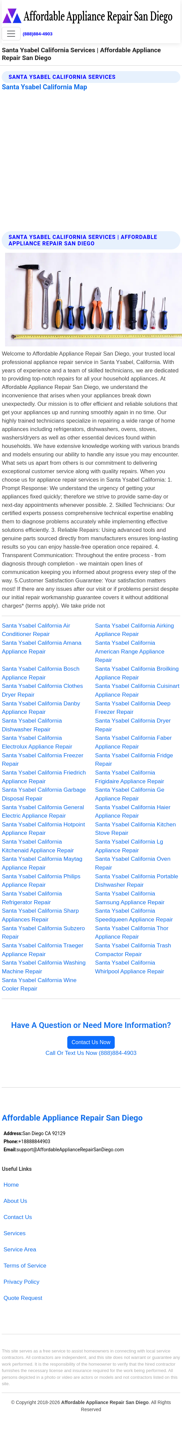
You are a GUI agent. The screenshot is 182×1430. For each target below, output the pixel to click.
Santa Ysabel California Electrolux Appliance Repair (37, 742)
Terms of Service (24, 1265)
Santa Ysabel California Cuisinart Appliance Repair (137, 690)
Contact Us (17, 1217)
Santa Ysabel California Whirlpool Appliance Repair (129, 967)
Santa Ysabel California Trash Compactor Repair (133, 949)
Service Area (19, 1249)
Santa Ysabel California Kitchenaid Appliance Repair (38, 846)
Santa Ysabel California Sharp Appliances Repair (40, 915)
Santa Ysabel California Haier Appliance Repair (133, 811)
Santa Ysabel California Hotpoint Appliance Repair (43, 828)
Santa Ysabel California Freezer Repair (42, 759)
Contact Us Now (91, 1042)
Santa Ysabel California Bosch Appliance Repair (40, 673)
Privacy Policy (21, 1282)
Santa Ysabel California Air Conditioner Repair (36, 630)
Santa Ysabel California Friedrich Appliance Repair (44, 777)
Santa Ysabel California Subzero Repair (43, 932)
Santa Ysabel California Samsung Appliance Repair (130, 898)
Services (14, 1233)
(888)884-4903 (37, 33)
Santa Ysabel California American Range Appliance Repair (130, 651)
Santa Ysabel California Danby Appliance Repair (41, 708)
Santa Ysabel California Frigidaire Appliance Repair (129, 777)
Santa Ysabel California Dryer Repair (133, 725)
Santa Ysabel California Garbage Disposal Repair (44, 794)
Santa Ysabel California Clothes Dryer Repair (42, 690)
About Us (15, 1201)
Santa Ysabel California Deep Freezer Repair (133, 708)
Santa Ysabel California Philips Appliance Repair (41, 880)
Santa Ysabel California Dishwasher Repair (32, 725)
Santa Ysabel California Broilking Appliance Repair (137, 673)
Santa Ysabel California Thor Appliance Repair (132, 932)
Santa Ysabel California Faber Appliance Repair (133, 742)
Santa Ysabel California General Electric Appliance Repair (43, 811)
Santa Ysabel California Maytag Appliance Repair (42, 863)
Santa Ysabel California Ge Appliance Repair (130, 794)
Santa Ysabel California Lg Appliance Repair (129, 846)
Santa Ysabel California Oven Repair (133, 863)
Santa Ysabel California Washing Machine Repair (43, 967)
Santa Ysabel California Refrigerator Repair (32, 898)
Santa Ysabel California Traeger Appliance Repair (42, 949)
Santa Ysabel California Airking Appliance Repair (134, 630)
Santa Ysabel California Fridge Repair (134, 759)
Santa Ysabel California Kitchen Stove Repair (135, 828)
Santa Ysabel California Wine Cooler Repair (39, 984)
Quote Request (22, 1298)
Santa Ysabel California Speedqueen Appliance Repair (134, 915)
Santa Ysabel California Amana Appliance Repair (41, 647)
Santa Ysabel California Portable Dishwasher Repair (136, 880)
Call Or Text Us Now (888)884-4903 (91, 1053)
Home (11, 1185)
